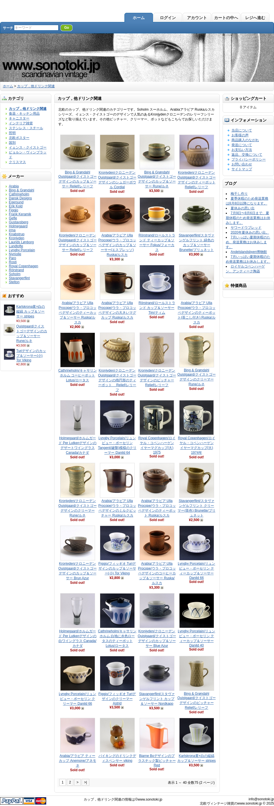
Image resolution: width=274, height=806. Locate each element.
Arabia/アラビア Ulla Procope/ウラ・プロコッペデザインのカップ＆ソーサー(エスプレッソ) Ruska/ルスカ (117, 245)
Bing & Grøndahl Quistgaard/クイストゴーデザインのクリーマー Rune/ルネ (196, 377)
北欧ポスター (19, 138)
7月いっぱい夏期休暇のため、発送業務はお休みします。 (248, 242)
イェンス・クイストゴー (28, 147)
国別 (12, 143)
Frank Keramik (20, 214)
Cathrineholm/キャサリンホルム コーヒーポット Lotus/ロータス (77, 375)
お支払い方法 (241, 150)
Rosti (13, 262)
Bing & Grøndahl (21, 190)
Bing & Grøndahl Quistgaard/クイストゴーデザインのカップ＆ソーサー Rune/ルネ (157, 179)
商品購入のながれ (245, 140)
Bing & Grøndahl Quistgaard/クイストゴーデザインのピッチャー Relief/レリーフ (196, 701)
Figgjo (13, 210)
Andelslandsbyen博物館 (249, 252)
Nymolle (15, 254)
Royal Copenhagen (23, 266)
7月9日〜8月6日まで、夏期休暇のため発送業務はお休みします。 (248, 218)
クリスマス (17, 162)
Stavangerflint (19, 278)
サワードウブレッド (246, 228)
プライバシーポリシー (248, 159)
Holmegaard (18, 226)
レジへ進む (255, 17)
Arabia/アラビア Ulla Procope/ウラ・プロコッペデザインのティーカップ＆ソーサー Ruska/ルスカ (77, 312)
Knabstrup (17, 234)
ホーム (139, 17)
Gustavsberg (18, 222)
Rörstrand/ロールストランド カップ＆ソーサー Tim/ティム (156, 308)
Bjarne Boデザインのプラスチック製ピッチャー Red (157, 760)
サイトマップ (241, 169)
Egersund (16, 202)
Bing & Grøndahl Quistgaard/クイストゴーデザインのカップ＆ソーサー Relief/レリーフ (77, 179)
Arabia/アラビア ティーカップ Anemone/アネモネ (77, 760)
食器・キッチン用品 (24, 114)
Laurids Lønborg (21, 242)
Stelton (14, 282)
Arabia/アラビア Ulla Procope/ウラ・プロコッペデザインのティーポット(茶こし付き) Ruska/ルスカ (196, 312)
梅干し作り (239, 194)
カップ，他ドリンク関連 (36, 86)
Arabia (14, 186)
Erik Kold (16, 206)
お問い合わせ (241, 164)
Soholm (15, 274)
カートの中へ (226, 17)
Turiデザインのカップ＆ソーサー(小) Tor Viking (31, 355)
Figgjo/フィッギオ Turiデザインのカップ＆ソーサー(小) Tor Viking (117, 568)
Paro (12, 258)
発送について (241, 145)
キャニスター (19, 118)
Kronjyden (16, 238)
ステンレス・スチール (26, 128)
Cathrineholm (19, 194)
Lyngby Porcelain (22, 250)
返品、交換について (246, 155)
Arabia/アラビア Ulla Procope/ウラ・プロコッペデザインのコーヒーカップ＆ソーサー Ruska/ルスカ (157, 573)
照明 (12, 133)
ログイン (168, 17)
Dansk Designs (20, 198)
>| (85, 782)
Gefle (13, 218)
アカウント (197, 17)
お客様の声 (240, 135)
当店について (241, 130)
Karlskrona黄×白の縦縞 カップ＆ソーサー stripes (30, 311)
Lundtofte (16, 246)
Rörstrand (16, 270)
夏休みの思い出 (243, 208)
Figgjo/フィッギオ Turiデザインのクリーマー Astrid (117, 698)
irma (12, 230)
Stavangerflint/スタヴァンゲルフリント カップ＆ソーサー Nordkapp (157, 699)
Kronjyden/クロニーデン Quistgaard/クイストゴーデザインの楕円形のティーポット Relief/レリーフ (117, 380)
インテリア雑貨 (21, 123)
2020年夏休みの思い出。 (250, 232)
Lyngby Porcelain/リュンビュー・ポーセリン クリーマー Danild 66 (77, 699)
